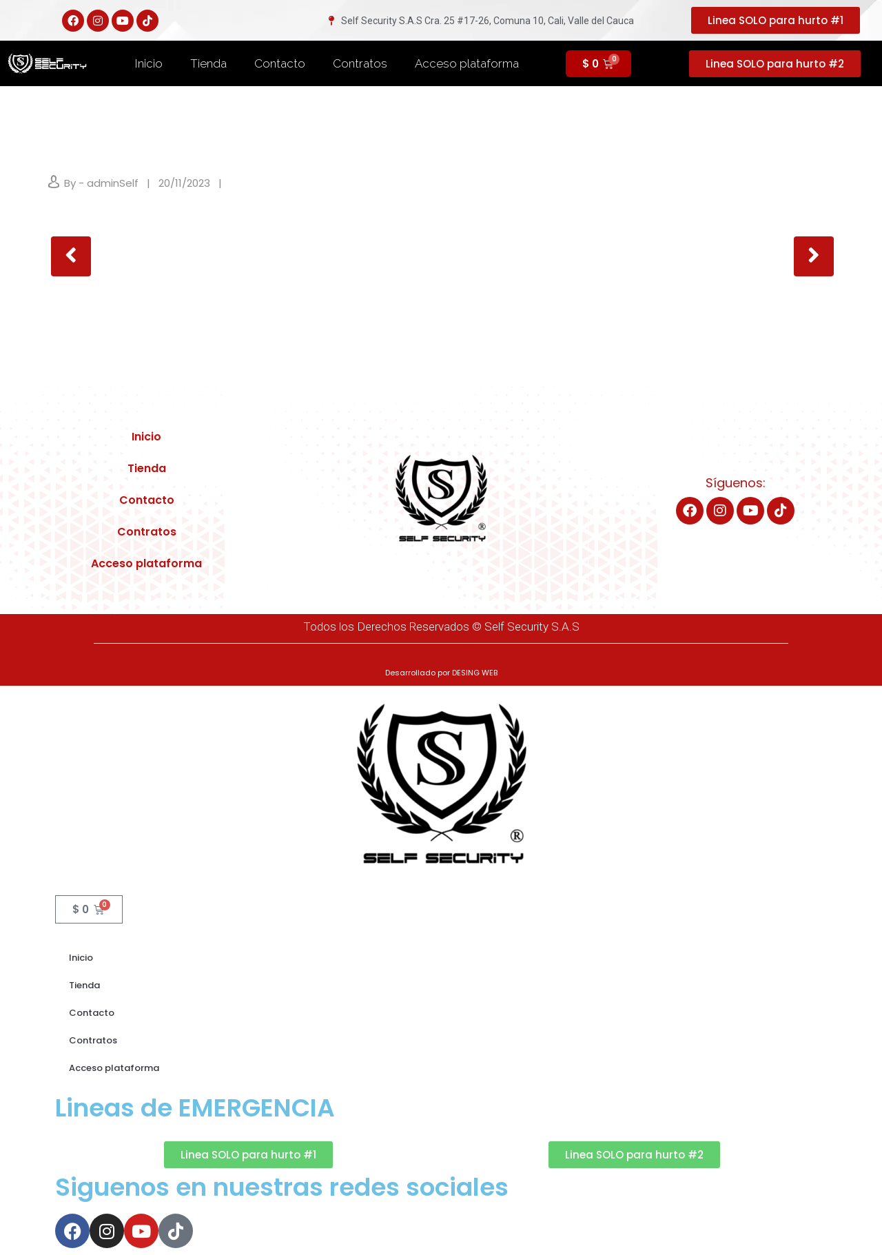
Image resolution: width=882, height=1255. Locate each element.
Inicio (149, 63)
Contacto (279, 63)
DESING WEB (475, 672)
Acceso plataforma (467, 63)
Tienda (208, 63)
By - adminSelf (101, 183)
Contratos (360, 63)
